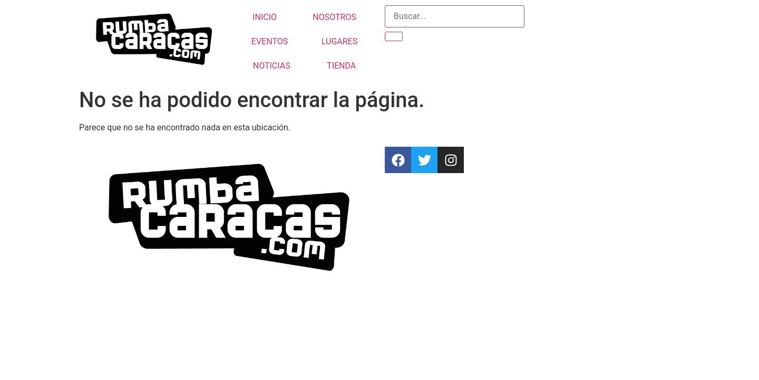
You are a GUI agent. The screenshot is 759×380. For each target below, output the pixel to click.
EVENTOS (269, 41)
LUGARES (339, 41)
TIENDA (341, 66)
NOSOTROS (334, 17)
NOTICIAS (271, 66)
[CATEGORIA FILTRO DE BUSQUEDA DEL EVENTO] (454, 16)
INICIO (264, 17)
